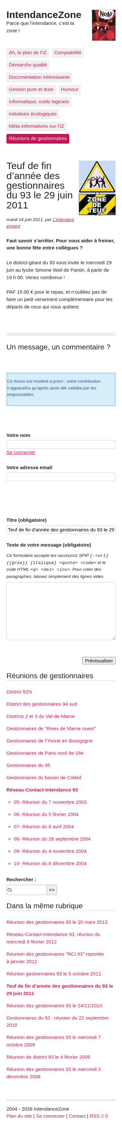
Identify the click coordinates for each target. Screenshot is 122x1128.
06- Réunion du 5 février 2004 (46, 814)
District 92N (19, 691)
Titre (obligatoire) (26, 520)
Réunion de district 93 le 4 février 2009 (48, 1057)
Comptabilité (67, 52)
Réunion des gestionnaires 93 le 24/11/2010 (54, 1005)
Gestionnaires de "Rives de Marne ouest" (51, 728)
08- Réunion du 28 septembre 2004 (52, 838)
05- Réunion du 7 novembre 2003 (50, 802)
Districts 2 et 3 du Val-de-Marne (40, 716)
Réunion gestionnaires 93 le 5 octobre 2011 (53, 973)
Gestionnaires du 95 (28, 765)
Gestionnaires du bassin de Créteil (43, 777)
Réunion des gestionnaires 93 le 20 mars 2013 (57, 922)
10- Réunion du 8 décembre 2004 (50, 863)
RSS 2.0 (98, 1116)
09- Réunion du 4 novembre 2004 (50, 851)
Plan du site (19, 1116)
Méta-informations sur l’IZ (36, 126)
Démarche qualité (28, 64)
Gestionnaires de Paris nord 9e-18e (45, 753)
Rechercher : (21, 879)
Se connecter (20, 452)
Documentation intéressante (39, 77)
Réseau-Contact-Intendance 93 (42, 789)
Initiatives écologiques (33, 113)
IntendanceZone (43, 14)
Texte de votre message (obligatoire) (48, 545)
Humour (69, 89)
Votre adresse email (29, 467)
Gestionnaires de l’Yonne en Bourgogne (49, 740)
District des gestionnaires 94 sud (41, 704)
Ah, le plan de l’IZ (28, 52)
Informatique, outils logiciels (39, 101)
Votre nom (18, 435)
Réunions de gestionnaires (38, 138)
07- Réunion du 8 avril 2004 (44, 826)
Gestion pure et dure (31, 89)
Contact (77, 1116)
